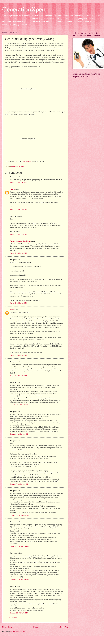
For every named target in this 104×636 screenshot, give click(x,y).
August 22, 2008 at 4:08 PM (18, 209)
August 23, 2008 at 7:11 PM (18, 303)
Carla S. (12, 189)
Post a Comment (13, 617)
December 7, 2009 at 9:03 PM (19, 484)
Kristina (12, 310)
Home (35, 627)
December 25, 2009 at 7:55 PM (19, 613)
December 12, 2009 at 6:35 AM (19, 515)
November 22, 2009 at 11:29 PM (19, 405)
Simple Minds (27, 161)
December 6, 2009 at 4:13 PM (19, 434)
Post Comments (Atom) (17, 631)
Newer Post (7, 627)
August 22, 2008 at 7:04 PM (18, 234)
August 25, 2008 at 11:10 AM (19, 376)
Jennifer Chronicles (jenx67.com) (20, 241)
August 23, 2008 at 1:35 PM (18, 253)
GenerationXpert (24, 9)
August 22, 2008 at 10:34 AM (19, 182)
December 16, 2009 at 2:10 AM (19, 546)
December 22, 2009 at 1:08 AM (19, 580)
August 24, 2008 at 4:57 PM (18, 355)
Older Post (63, 627)
